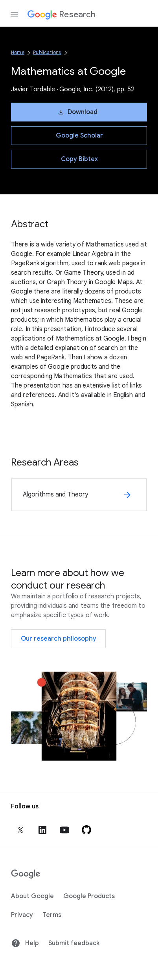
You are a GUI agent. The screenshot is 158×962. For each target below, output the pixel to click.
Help (25, 943)
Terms (51, 915)
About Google (32, 896)
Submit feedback (73, 943)
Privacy (22, 915)
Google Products (89, 896)
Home (17, 52)
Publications (47, 52)
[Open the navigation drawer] (14, 14)
